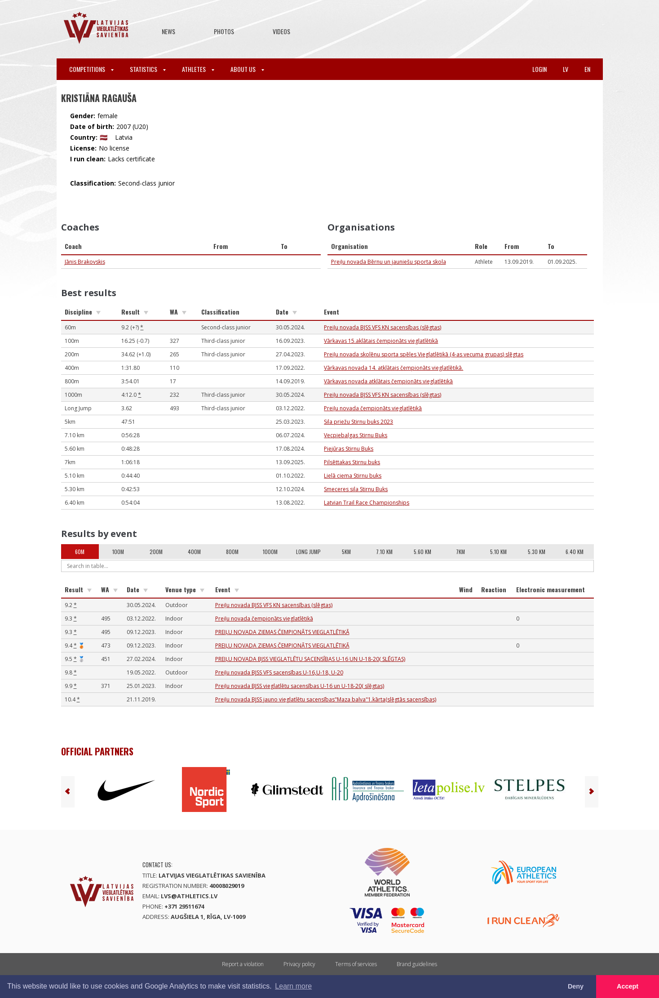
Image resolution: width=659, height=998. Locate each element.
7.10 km (384, 551)
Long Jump (308, 551)
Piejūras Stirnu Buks (348, 448)
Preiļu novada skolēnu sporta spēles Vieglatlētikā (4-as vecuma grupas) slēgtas (423, 354)
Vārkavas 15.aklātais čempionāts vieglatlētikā (381, 341)
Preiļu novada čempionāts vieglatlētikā (373, 408)
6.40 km (575, 551)
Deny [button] (576, 986)
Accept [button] (627, 986)
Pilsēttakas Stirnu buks (352, 462)
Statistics (148, 69)
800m (232, 551)
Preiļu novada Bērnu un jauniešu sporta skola (388, 262)
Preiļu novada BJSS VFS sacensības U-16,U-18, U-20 (279, 672)
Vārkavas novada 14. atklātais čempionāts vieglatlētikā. (393, 368)
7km (460, 551)
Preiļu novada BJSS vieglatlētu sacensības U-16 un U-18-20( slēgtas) (299, 686)
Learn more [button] (293, 986)
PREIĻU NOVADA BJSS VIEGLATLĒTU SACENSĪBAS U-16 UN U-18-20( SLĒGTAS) (310, 659)
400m (194, 551)
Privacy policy (299, 964)
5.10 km (498, 551)
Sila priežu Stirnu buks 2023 (358, 422)
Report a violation (243, 964)
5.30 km (536, 551)
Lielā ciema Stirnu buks (352, 475)
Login (539, 69)
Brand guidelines (417, 964)
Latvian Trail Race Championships (366, 502)
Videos (281, 31)
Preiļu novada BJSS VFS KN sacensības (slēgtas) (382, 327)
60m (79, 551)
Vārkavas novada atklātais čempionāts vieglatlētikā (388, 381)
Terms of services (356, 964)
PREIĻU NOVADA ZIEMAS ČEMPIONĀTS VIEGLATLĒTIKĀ (282, 632)
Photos (224, 31)
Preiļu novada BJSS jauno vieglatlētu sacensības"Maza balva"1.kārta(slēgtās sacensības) (325, 699)
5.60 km (422, 551)
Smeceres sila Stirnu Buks (356, 489)
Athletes (198, 69)
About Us (247, 69)
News (168, 31)
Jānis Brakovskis (85, 262)
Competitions (91, 69)
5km (346, 551)
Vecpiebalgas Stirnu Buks (355, 435)
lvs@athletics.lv (189, 896)
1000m (270, 551)
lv (565, 69)
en (587, 69)
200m (156, 551)
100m (118, 551)
